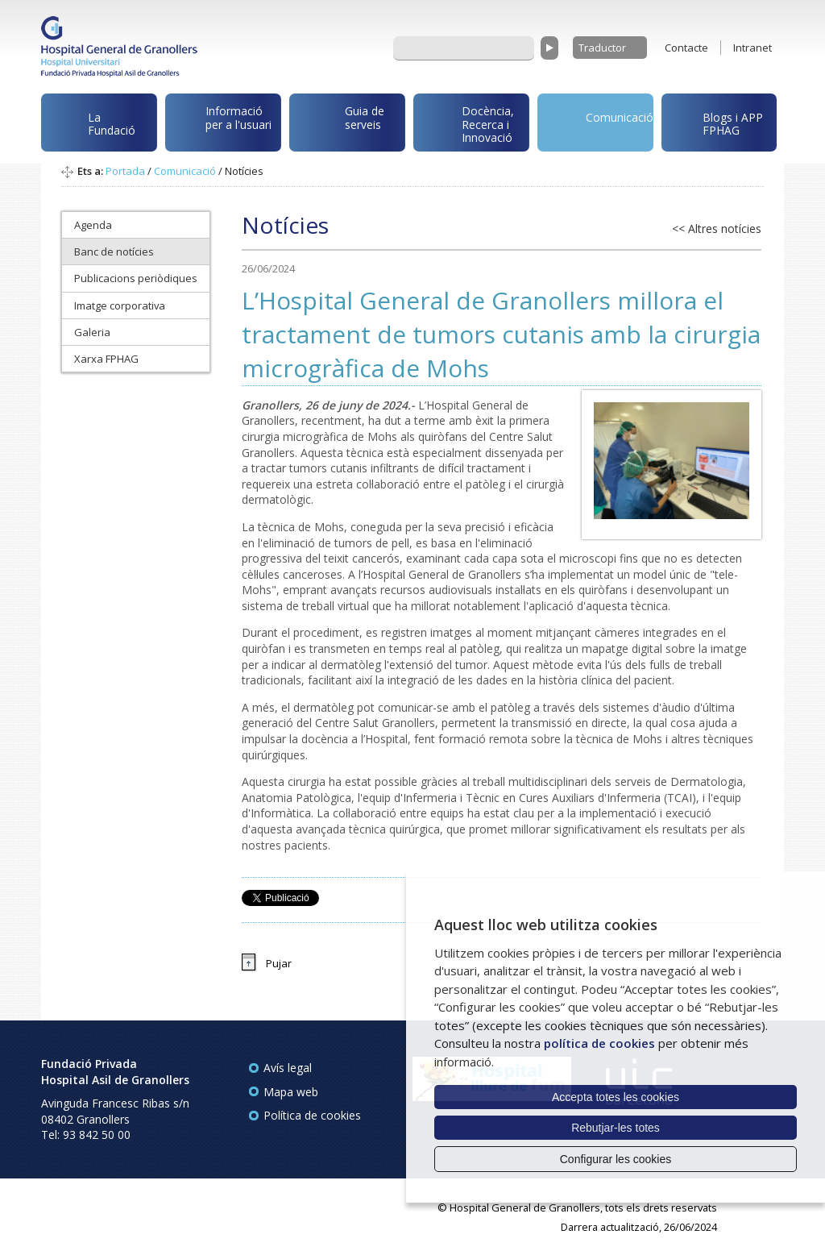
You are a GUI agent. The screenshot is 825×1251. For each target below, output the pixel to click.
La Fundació (91, 126)
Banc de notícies (114, 251)
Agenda (93, 225)
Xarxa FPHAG (106, 358)
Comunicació (598, 120)
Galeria (92, 332)
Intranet (752, 47)
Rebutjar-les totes (615, 1127)
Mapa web (290, 1091)
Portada (125, 171)
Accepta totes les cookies (615, 1097)
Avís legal (287, 1067)
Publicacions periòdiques (135, 278)
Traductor (602, 47)
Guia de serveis (339, 127)
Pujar (279, 963)
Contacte (686, 47)
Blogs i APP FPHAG (715, 120)
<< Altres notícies (716, 228)
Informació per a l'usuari (221, 122)
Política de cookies (312, 1115)
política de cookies (599, 1043)
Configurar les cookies (616, 1159)
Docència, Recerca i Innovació (466, 124)
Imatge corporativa (119, 305)
